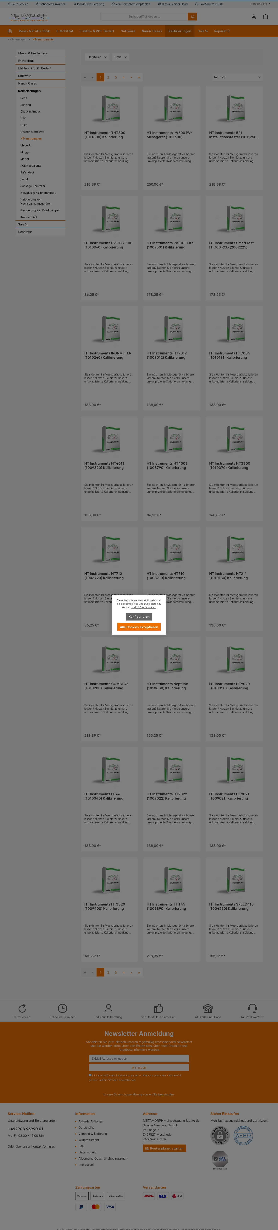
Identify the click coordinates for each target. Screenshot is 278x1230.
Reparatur (25, 232)
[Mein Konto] (254, 16)
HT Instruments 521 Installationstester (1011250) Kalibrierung (233, 135)
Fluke (23, 125)
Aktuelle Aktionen (91, 1121)
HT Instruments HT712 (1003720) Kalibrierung (104, 576)
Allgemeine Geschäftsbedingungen (103, 1158)
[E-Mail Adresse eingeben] (139, 1058)
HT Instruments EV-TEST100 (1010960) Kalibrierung (108, 245)
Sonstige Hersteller (32, 186)
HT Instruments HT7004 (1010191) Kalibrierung (229, 355)
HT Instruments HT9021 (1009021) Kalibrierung (229, 796)
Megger (25, 152)
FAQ (81, 1146)
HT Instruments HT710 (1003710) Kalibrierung (166, 576)
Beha (23, 98)
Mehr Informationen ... (143, 607)
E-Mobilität (26, 61)
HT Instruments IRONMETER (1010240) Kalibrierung (107, 355)
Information (85, 1114)
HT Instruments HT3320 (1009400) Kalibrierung (104, 906)
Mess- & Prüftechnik (32, 53)
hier (161, 1094)
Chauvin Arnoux (30, 111)
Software (24, 76)
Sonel (24, 179)
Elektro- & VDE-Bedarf (34, 68)
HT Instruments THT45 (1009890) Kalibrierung (166, 906)
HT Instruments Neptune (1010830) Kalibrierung (167, 686)
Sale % (23, 224)
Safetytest (27, 172)
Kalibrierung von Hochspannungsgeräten (35, 201)
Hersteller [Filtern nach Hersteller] (97, 57)
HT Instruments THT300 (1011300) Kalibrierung (104, 135)
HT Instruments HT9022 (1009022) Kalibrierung (167, 796)
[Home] (11, 31)
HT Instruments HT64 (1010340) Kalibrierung (104, 796)
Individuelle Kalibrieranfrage (38, 192)
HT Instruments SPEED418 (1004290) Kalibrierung (231, 906)
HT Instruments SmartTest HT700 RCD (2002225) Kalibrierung (231, 245)
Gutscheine (86, 1127)
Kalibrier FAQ (28, 217)
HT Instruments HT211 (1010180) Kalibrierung (228, 576)
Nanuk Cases (27, 83)
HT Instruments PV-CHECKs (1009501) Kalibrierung (170, 245)
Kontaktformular (42, 1146)
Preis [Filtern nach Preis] (120, 57)
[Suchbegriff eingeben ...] (144, 16)
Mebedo (25, 145)
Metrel (24, 158)
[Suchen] (192, 16)
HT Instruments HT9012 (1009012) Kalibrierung (167, 355)
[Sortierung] (237, 77)
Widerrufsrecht (89, 1140)
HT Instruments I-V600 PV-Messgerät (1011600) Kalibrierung (169, 135)
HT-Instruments (31, 138)
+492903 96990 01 (25, 1129)
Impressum (86, 1165)
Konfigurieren (139, 617)
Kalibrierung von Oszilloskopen (40, 210)
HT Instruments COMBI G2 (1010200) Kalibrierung (106, 686)
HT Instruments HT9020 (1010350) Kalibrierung (229, 686)
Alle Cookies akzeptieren (139, 627)
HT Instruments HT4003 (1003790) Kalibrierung (167, 465)
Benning (25, 104)
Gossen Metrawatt (32, 131)
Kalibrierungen (29, 91)
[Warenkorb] (265, 16)
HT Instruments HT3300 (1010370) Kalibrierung (229, 465)
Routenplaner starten (164, 1148)
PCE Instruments (30, 165)
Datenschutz (88, 1152)
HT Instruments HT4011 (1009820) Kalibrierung (104, 465)
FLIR (23, 118)
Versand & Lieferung (93, 1134)
